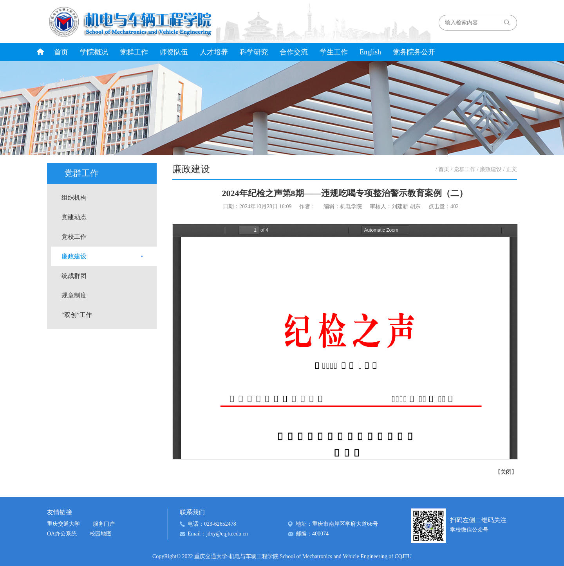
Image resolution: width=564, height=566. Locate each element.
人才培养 (214, 52)
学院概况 (94, 52)
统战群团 (74, 275)
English (370, 52)
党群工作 (134, 52)
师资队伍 (174, 52)
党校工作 (74, 236)
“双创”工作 (76, 315)
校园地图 (101, 534)
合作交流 (294, 52)
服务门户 (104, 524)
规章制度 (74, 295)
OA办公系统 (62, 534)
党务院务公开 (414, 52)
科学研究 (254, 52)
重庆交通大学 (63, 524)
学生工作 (334, 52)
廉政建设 (74, 256)
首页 (61, 52)
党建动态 (74, 217)
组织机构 (74, 197)
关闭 (506, 472)
